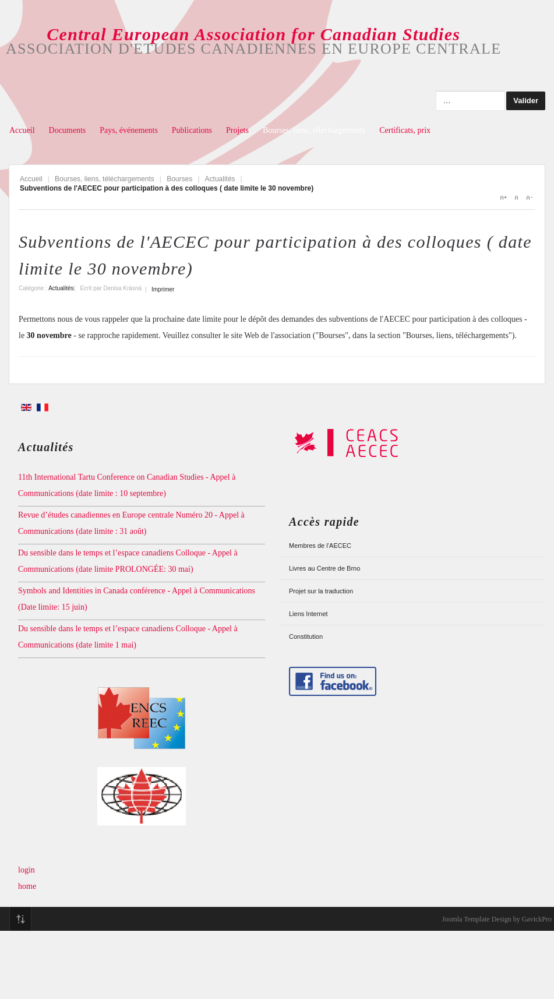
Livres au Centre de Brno (324, 568)
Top (20, 919)
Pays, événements (129, 130)
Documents (67, 130)
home (27, 886)
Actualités (220, 179)
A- (529, 197)
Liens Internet (308, 613)
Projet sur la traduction (321, 591)
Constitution (306, 636)
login (26, 870)
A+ (503, 197)
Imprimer (162, 289)
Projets (237, 130)
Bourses (179, 179)
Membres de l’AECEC (320, 545)
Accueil (22, 130)
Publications (192, 130)
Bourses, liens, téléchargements (314, 130)
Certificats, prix (405, 130)
